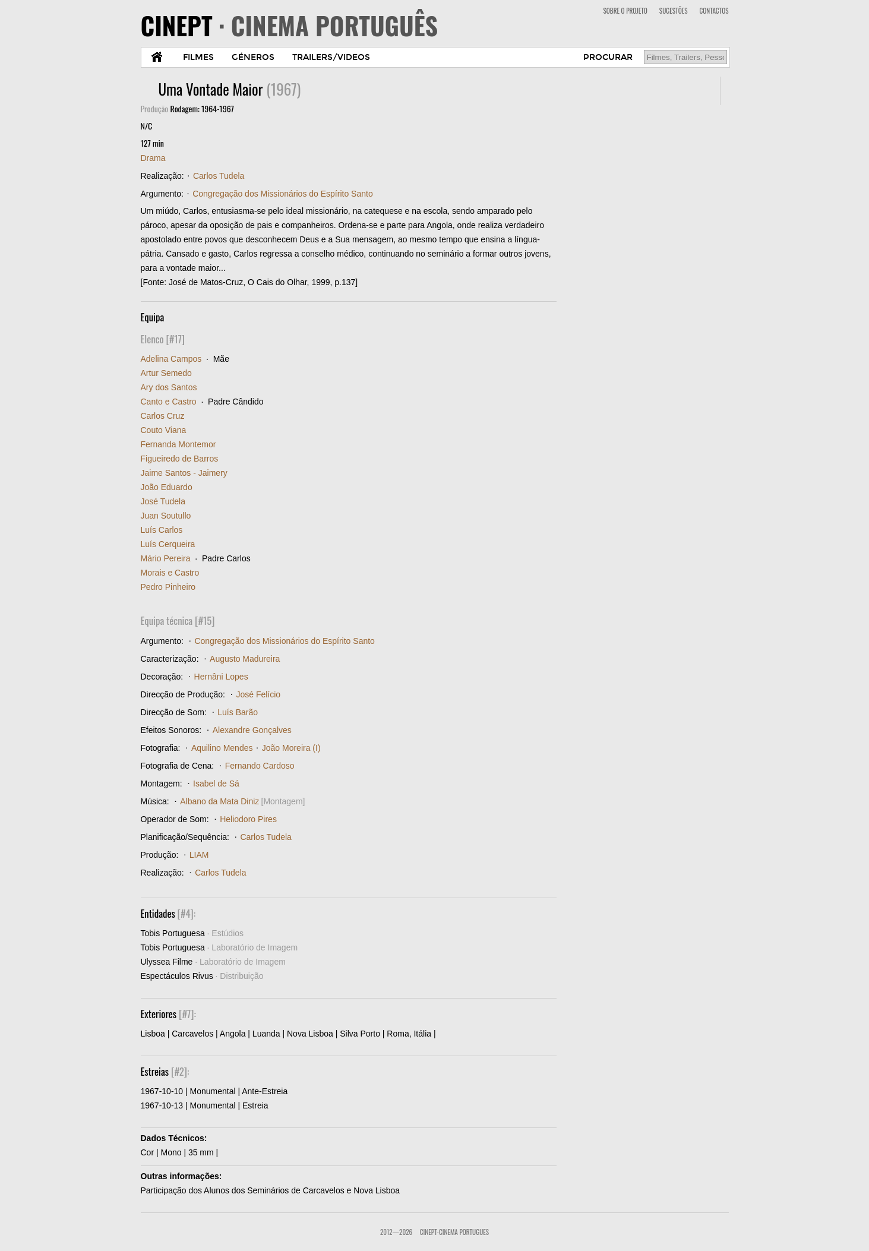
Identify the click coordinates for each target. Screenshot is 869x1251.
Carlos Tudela (218, 176)
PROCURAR (608, 57)
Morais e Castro (170, 572)
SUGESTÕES (673, 10)
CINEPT (289, 25)
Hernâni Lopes (221, 676)
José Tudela (163, 501)
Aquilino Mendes (222, 748)
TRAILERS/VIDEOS (331, 57)
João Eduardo (166, 487)
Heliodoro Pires (248, 819)
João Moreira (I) (291, 748)
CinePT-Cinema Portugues (454, 1232)
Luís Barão (237, 712)
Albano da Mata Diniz (219, 801)
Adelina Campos (171, 359)
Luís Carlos (162, 530)
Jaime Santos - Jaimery (184, 473)
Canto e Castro (169, 401)
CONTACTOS (714, 10)
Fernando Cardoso (260, 765)
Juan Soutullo (166, 515)
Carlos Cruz (163, 416)
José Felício (258, 694)
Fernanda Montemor (178, 444)
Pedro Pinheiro (168, 587)
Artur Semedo (166, 373)
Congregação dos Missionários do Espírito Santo (282, 193)
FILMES (198, 57)
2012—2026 (396, 1232)
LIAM (199, 855)
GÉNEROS (253, 57)
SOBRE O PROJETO (625, 10)
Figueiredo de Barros (180, 458)
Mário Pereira (166, 558)
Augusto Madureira (245, 659)
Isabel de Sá (216, 783)
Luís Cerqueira (168, 544)
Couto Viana (164, 430)
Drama (153, 158)
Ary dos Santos (169, 387)
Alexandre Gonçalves (252, 730)
